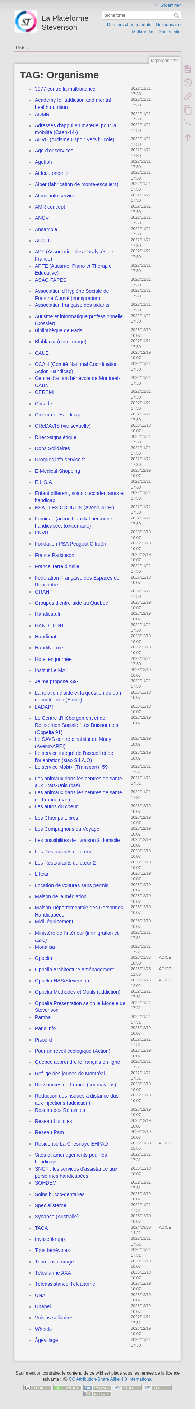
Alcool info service (55, 196)
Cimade (43, 403)
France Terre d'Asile (57, 566)
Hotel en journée (53, 659)
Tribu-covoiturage (54, 1262)
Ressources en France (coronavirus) (75, 1084)
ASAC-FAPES (50, 280)
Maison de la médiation (61, 896)
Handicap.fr (48, 614)
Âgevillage (46, 1340)
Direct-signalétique (55, 437)
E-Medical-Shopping (57, 471)
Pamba (43, 1017)
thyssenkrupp (50, 1239)
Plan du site (169, 31)
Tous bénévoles (52, 1250)
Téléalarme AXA (53, 1273)
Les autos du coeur (56, 806)
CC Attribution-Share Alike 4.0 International (111, 1379)
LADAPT (44, 707)
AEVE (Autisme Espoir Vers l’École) (75, 139)
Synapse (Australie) (57, 1216)
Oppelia (43, 958)
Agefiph (43, 162)
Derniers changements (129, 24)
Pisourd (43, 1040)
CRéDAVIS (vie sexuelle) (62, 426)
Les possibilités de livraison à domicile (77, 840)
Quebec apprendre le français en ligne (77, 1062)
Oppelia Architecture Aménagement (74, 969)
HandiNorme (49, 648)
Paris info (45, 1028)
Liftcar (41, 874)
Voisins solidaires (54, 1317)
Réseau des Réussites (60, 1110)
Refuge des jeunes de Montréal (70, 1073)
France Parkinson (54, 555)
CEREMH (46, 392)
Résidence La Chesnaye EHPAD (71, 1144)
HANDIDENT (49, 625)
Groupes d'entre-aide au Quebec (71, 603)
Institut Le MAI (51, 670)
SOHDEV (45, 1183)
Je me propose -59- (56, 681)
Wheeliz (44, 1329)
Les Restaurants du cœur (63, 852)
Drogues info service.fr (60, 459)
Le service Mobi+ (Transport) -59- (72, 767)
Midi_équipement (54, 921)
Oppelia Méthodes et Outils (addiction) (77, 992)
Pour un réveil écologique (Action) (72, 1051)
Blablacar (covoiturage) (61, 341)
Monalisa (45, 947)
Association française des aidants (72, 305)
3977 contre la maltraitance (65, 89)
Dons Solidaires (52, 448)
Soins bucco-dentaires (60, 1194)
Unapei (43, 1306)
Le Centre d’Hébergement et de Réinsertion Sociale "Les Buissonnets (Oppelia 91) (76, 725)
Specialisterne (50, 1205)
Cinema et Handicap (57, 415)
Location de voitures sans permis (71, 885)
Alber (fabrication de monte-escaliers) (77, 184)
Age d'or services (54, 150)
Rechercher (177, 15)
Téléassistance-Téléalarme (65, 1284)
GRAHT (43, 592)
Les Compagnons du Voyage (67, 829)
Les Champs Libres (56, 818)
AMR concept (50, 207)
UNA (40, 1295)
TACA (41, 1228)
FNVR (41, 532)
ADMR (42, 114)
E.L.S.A (43, 482)
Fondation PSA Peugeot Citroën (70, 544)
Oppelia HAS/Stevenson (62, 981)
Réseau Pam (49, 1132)
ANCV (42, 218)
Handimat (45, 636)
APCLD (43, 240)
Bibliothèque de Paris (58, 330)
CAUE (42, 353)
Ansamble (46, 229)
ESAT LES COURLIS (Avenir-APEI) (74, 507)
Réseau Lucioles (53, 1121)
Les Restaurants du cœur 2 (65, 863)
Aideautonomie (51, 173)
